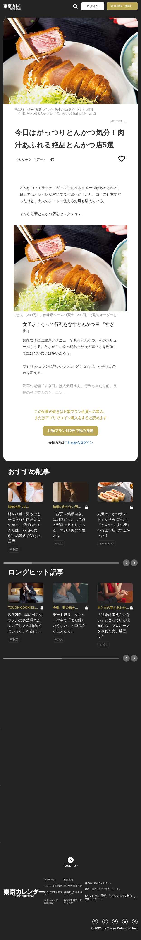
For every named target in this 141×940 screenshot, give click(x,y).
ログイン (93, 6)
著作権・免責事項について (73, 893)
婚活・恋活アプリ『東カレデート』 (103, 889)
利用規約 (68, 880)
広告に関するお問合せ (53, 893)
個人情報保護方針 (73, 886)
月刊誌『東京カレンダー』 (98, 883)
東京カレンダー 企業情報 (52, 901)
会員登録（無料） (122, 6)
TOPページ (49, 880)
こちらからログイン (78, 442)
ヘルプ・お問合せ (53, 886)
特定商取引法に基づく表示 (73, 901)
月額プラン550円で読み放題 (70, 431)
